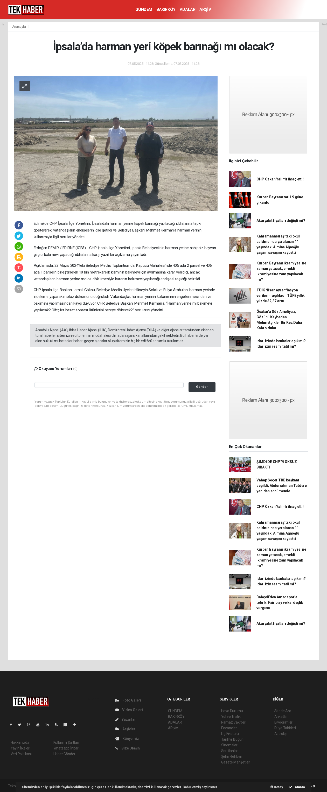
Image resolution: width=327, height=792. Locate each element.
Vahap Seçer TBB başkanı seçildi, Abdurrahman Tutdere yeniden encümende (281, 485)
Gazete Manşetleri (236, 762)
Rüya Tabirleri (285, 728)
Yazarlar (125, 719)
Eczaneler (229, 728)
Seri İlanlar (229, 751)
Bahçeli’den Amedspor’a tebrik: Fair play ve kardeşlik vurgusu (279, 602)
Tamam (297, 787)
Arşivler (125, 729)
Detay (276, 787)
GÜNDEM (143, 9)
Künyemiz (127, 739)
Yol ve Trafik (231, 716)
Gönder (202, 387)
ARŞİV (205, 9)
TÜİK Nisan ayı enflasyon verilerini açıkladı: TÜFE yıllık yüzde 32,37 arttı (280, 295)
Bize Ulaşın (127, 748)
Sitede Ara (282, 711)
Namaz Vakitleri (233, 722)
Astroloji (280, 734)
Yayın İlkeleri (20, 748)
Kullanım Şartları (66, 742)
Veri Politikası (21, 754)
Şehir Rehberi (231, 756)
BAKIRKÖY (166, 9)
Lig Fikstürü (230, 734)
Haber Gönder (64, 754)
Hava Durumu (232, 711)
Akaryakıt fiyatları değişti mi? (280, 221)
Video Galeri (129, 710)
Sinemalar (229, 745)
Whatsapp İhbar (66, 748)
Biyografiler (283, 722)
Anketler (281, 716)
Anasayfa (19, 27)
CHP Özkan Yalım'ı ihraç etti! (279, 179)
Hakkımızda (20, 742)
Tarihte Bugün (232, 739)
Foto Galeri (128, 700)
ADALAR (188, 9)
